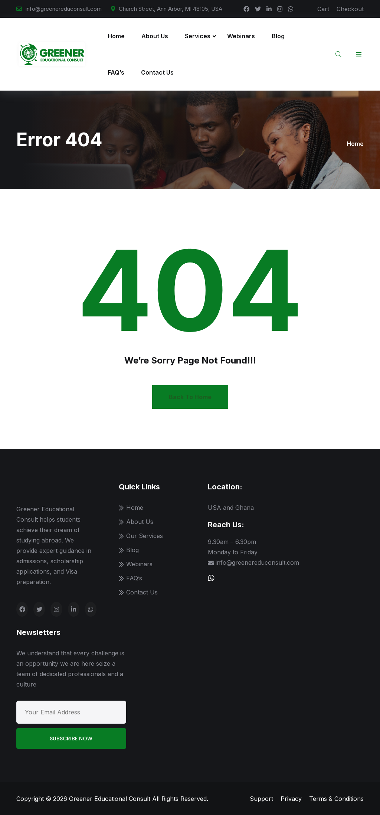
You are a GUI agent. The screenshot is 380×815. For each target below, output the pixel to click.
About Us (154, 36)
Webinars (241, 36)
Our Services (144, 535)
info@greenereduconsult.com (64, 8)
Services (197, 36)
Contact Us (157, 72)
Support (261, 798)
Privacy (291, 798)
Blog (278, 36)
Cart (323, 9)
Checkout (350, 9)
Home (116, 36)
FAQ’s (116, 72)
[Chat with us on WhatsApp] (211, 578)
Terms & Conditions (336, 798)
